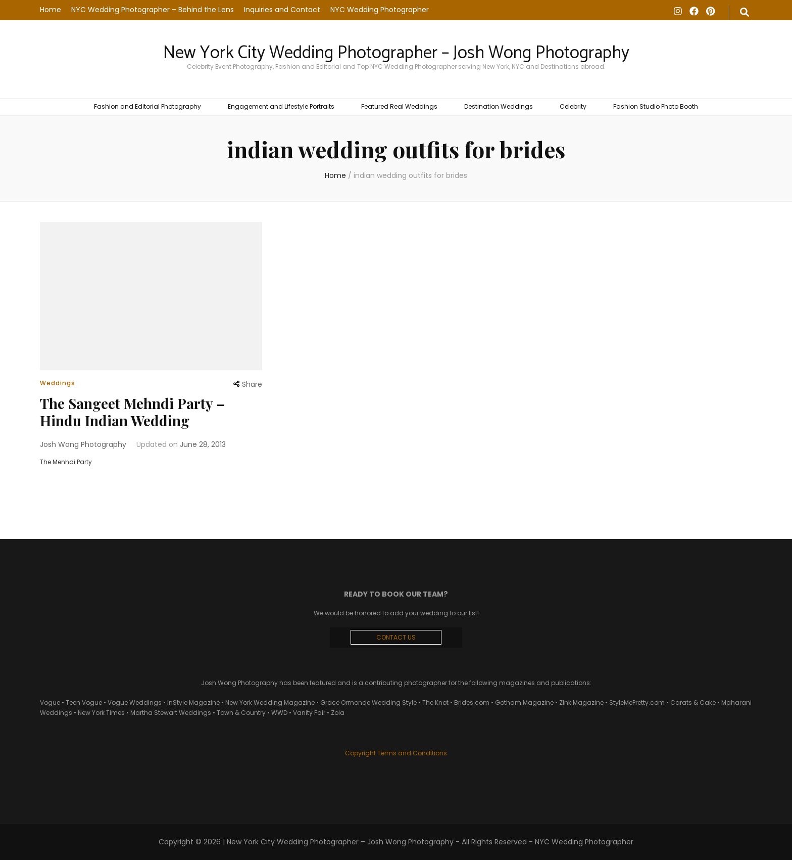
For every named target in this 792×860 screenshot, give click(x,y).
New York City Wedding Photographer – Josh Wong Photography (396, 53)
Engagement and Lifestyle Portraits (281, 106)
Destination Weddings (498, 106)
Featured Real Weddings (399, 106)
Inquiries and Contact (282, 10)
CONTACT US (396, 637)
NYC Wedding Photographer (379, 10)
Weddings (57, 383)
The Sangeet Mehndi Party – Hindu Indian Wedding (132, 412)
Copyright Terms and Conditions (396, 753)
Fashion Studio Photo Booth (655, 106)
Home (50, 10)
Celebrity (573, 106)
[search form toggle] (744, 12)
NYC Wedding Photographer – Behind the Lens (152, 10)
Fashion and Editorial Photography (147, 106)
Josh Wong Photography (83, 444)
